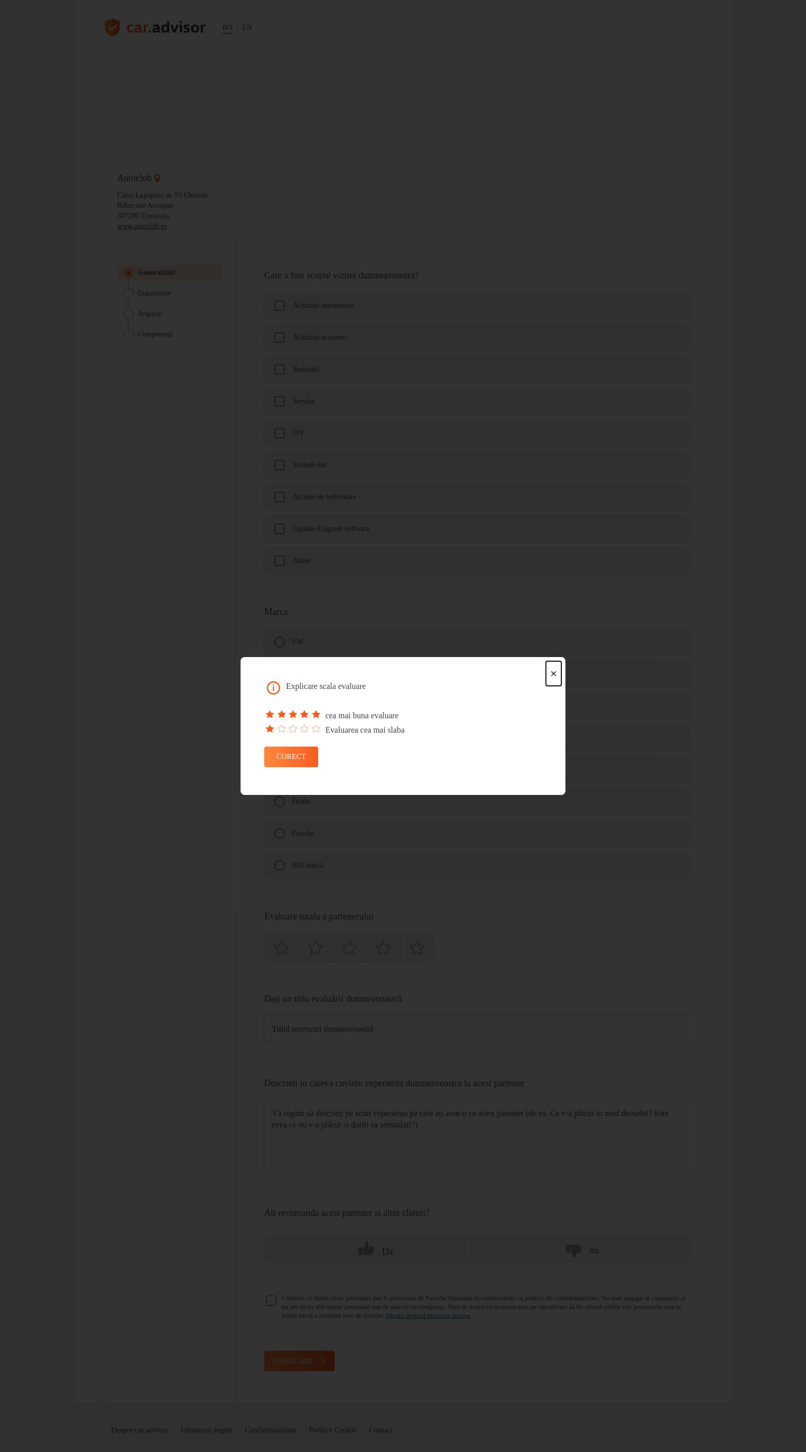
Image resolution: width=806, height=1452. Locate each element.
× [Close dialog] (553, 673)
